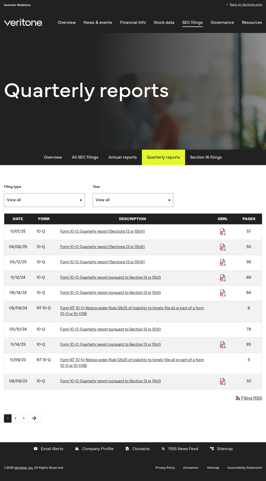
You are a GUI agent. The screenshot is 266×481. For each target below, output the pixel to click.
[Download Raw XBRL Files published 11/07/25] (223, 233)
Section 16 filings (206, 158)
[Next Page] (34, 420)
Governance (222, 22)
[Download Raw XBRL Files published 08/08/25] (223, 248)
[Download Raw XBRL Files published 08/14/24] (223, 294)
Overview (67, 22)
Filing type (12, 188)
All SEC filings (85, 158)
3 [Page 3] (25, 419)
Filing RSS (248, 399)
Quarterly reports (163, 158)
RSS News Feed (179, 450)
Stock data (164, 22)
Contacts (137, 450)
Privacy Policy (165, 469)
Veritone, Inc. (24, 469)
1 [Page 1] (9, 419)
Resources (252, 22)
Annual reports (122, 158)
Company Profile (94, 450)
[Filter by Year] (133, 201)
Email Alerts (48, 450)
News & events (98, 22)
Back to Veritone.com (246, 5)
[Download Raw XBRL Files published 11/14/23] (223, 346)
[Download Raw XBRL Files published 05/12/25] (223, 263)
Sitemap (221, 450)
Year (96, 188)
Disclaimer (191, 469)
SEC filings (192, 22)
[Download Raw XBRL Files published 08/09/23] (223, 382)
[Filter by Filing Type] (44, 201)
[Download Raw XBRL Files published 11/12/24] (223, 279)
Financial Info (133, 22)
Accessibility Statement (245, 469)
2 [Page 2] (17, 419)
